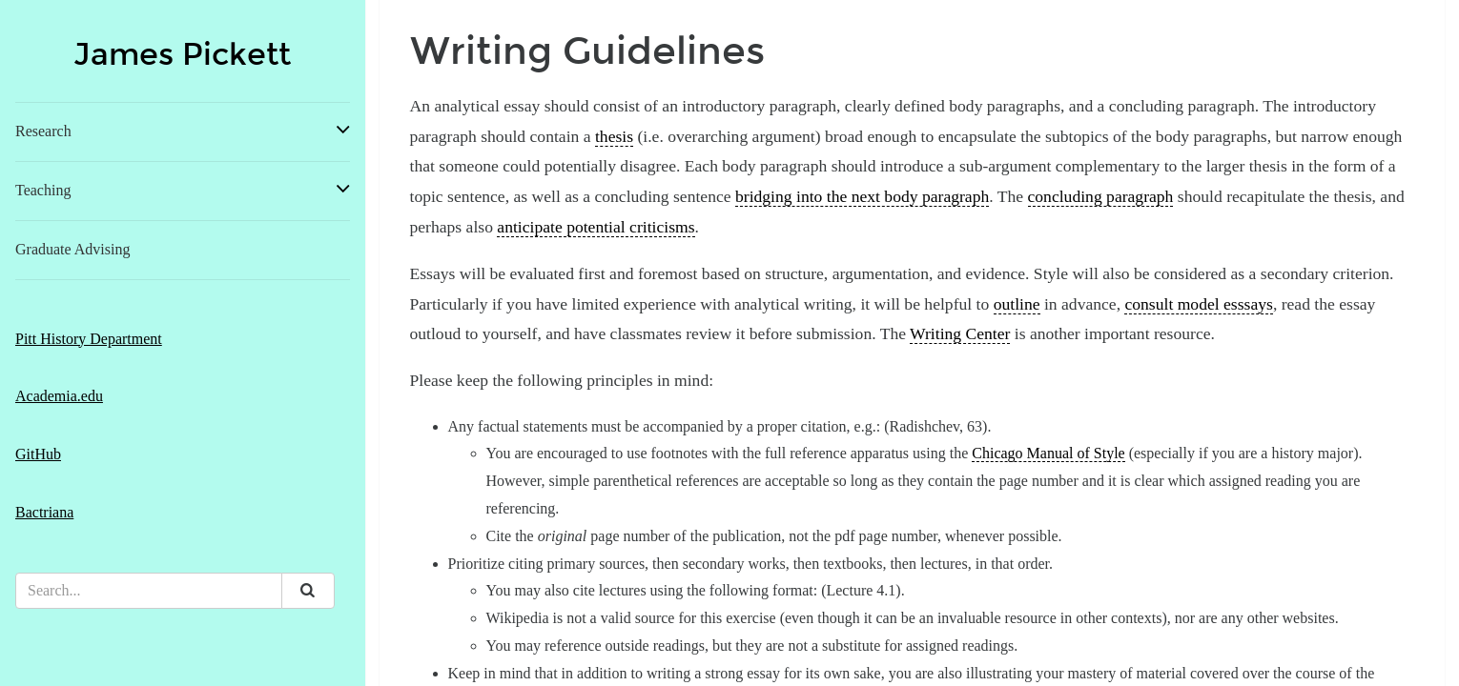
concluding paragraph (1101, 196)
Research (43, 131)
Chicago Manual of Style (1048, 453)
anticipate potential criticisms (595, 226)
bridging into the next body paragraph (862, 196)
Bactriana (44, 512)
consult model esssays (1198, 303)
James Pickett (182, 54)
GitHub (38, 454)
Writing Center (960, 333)
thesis (614, 136)
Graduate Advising (72, 249)
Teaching (43, 190)
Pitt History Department (88, 339)
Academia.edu (59, 396)
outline (1017, 303)
